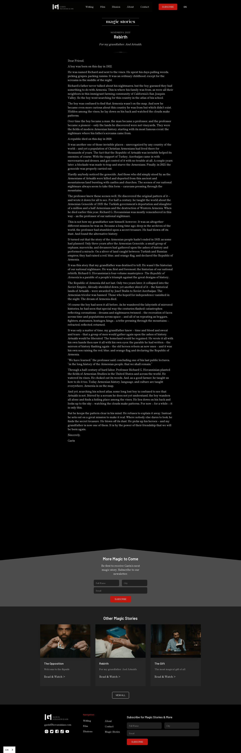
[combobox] (9, 749)
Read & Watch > (54, 676)
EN (7, 749)
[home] (66, 7)
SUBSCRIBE (168, 6)
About (130, 6)
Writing (90, 6)
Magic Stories (112, 731)
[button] (185, 7)
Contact (144, 6)
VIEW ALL (121, 695)
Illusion (116, 6)
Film (102, 6)
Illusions (88, 731)
